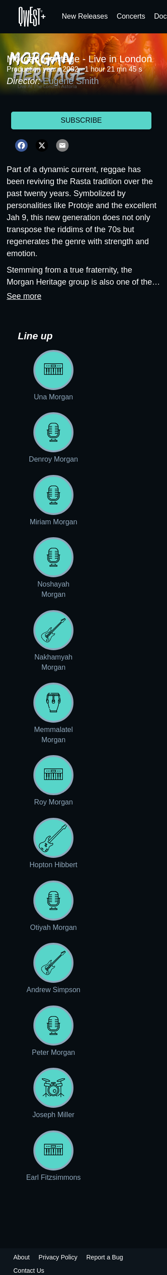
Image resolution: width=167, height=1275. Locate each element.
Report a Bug (104, 1257)
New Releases (85, 16)
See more (24, 296)
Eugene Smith (71, 81)
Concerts (131, 16)
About (21, 1257)
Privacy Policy (58, 1257)
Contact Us (28, 1270)
